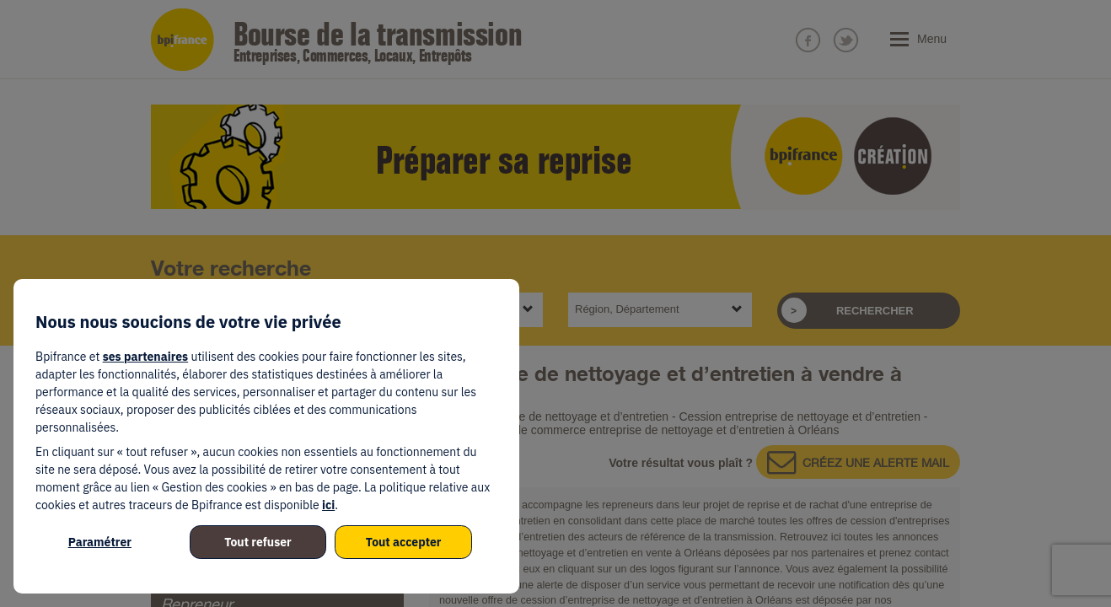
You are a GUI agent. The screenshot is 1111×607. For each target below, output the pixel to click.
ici (328, 505)
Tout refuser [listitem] (258, 542)
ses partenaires (145, 356)
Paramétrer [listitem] (99, 542)
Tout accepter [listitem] (404, 542)
